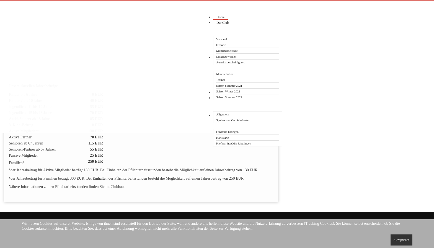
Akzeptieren (401, 240)
